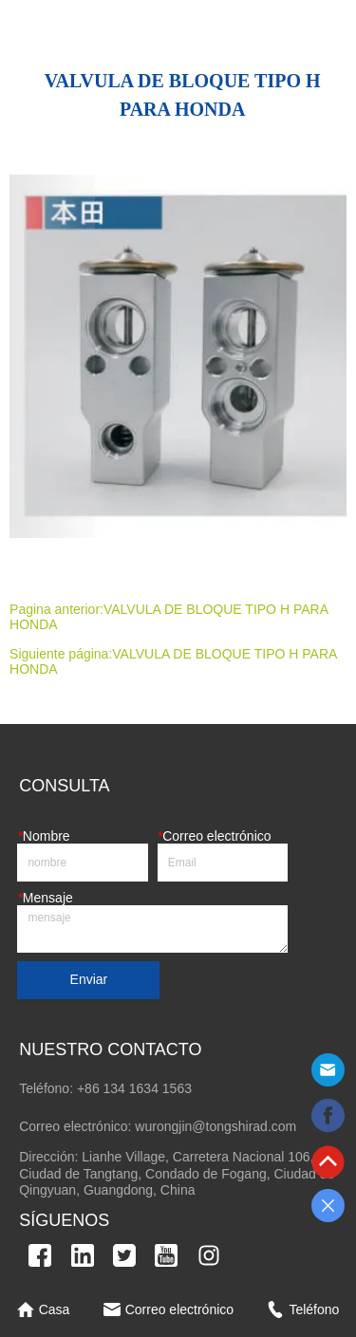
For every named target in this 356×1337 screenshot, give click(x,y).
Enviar (89, 979)
